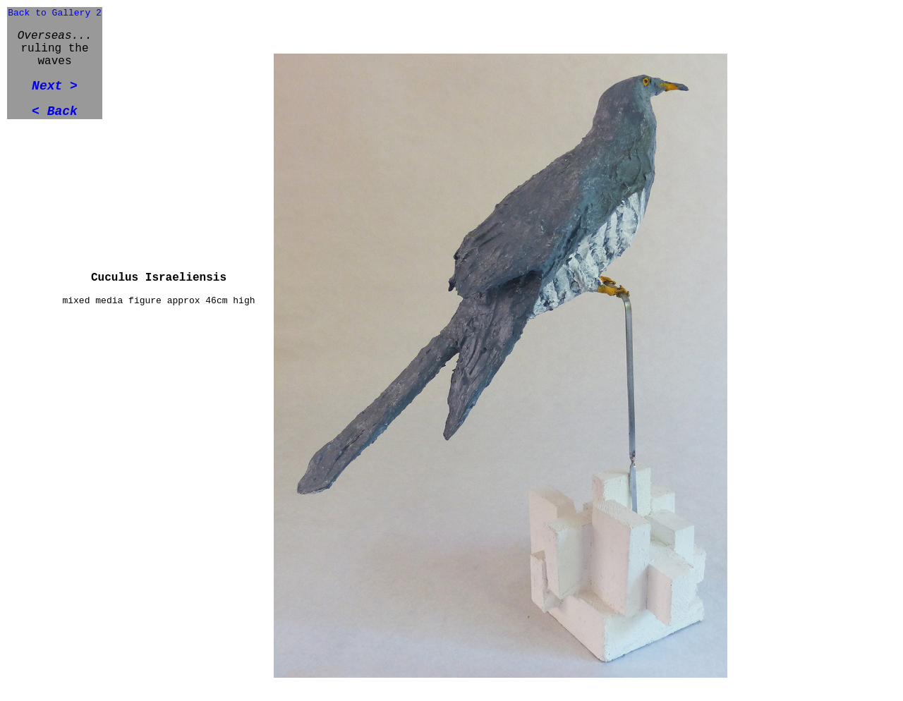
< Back (55, 111)
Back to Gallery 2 (55, 13)
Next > (55, 86)
